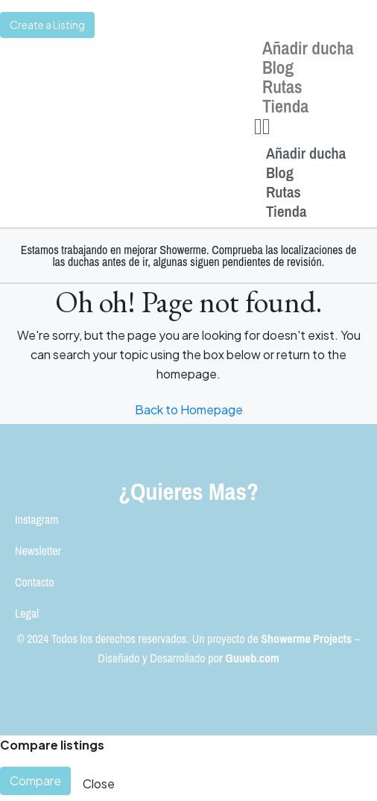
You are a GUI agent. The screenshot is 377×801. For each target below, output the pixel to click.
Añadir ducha (308, 47)
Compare (35, 780)
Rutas (282, 86)
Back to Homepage (189, 409)
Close (99, 783)
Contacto (34, 582)
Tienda (285, 105)
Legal (27, 613)
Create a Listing (47, 24)
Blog (278, 67)
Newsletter (38, 550)
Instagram (36, 519)
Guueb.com (252, 658)
